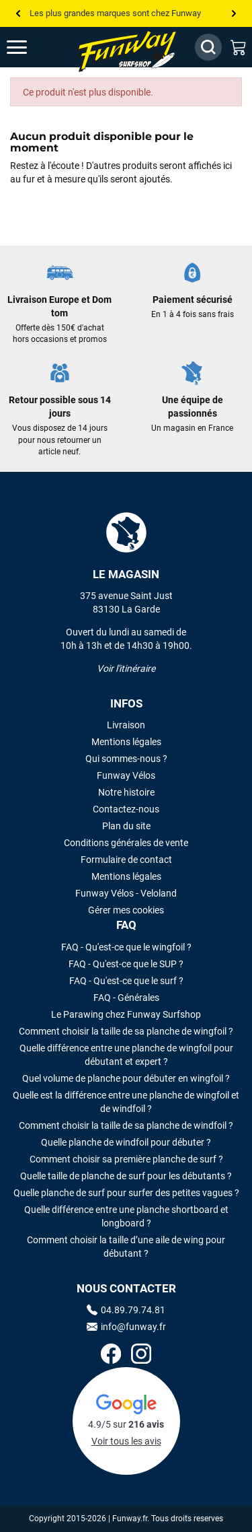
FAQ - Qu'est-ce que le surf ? (126, 980)
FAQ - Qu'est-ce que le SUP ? (126, 964)
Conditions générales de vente (126, 842)
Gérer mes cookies (126, 910)
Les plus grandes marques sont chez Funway (115, 13)
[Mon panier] (238, 47)
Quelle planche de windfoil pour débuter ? (126, 1142)
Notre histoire (126, 792)
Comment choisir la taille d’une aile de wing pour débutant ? (126, 1246)
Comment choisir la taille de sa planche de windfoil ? (126, 1125)
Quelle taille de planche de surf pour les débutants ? (126, 1176)
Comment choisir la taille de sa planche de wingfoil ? (126, 1031)
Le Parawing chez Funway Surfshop (126, 1014)
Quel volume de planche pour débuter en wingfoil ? (126, 1078)
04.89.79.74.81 (126, 1309)
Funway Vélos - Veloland (126, 893)
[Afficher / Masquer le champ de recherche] (208, 47)
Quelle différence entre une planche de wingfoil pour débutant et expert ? (126, 1055)
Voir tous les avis (126, 1441)
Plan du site (126, 826)
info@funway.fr (126, 1326)
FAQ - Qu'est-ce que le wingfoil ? (126, 947)
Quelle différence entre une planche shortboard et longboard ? (126, 1216)
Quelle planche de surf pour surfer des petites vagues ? (126, 1192)
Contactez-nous (126, 809)
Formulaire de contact (126, 859)
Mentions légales (126, 741)
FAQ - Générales (126, 997)
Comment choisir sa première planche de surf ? (126, 1159)
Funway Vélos (126, 775)
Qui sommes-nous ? (126, 758)
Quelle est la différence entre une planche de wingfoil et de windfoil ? (126, 1102)
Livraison (126, 725)
